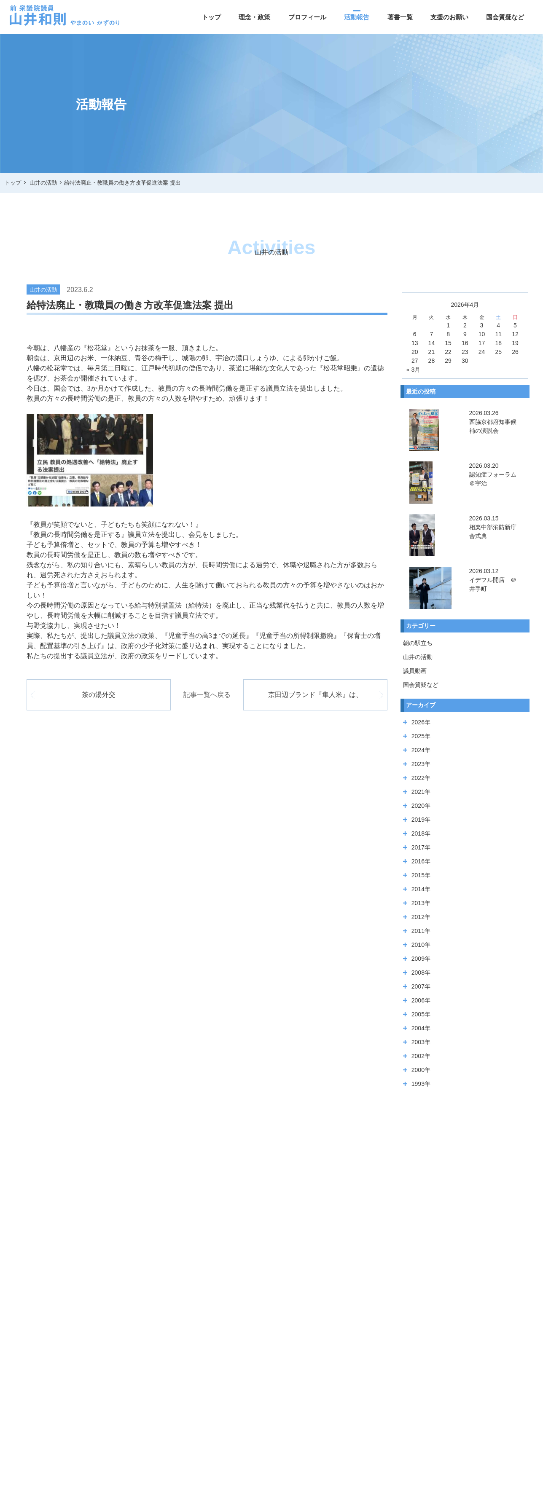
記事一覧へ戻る (207, 694)
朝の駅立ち (418, 643)
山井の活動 (418, 657)
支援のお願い (449, 17)
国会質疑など (505, 17)
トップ (211, 17)
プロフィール (307, 17)
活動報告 (356, 17)
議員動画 (415, 670)
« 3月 (413, 369)
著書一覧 (400, 17)
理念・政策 (254, 17)
